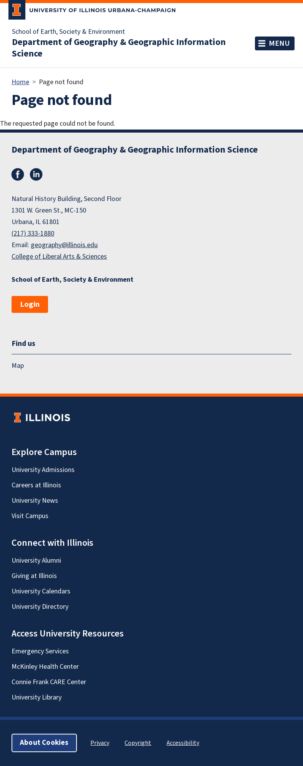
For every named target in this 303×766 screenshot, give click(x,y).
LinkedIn (36, 174)
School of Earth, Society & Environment (68, 32)
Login (30, 304)
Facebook (17, 174)
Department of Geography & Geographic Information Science (119, 48)
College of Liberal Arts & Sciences (59, 256)
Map (18, 366)
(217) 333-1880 (33, 233)
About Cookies (44, 743)
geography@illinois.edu (64, 245)
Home (20, 82)
